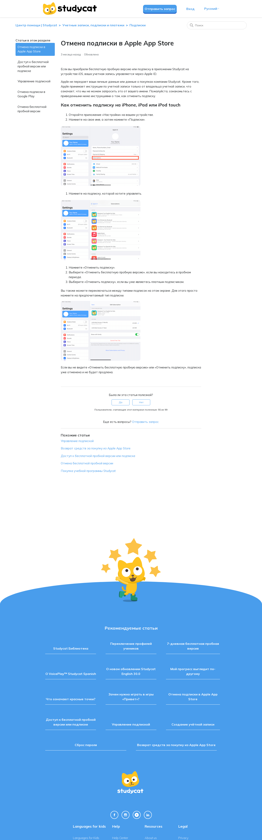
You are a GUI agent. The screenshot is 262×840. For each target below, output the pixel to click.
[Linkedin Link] (148, 815)
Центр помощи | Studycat (36, 25)
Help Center (120, 838)
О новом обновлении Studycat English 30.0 (131, 671)
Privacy (183, 838)
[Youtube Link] (137, 815)
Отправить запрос (160, 9)
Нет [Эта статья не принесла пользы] (141, 402)
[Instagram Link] (126, 815)
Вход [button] (190, 9)
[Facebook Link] (114, 815)
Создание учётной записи (193, 724)
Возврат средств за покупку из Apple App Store (96, 448)
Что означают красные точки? (70, 699)
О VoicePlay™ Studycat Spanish (70, 674)
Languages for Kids (86, 838)
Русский (212, 8)
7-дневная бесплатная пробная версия (193, 646)
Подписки (138, 25)
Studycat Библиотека (70, 648)
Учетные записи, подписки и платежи (93, 25)
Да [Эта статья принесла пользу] (120, 402)
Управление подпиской (34, 81)
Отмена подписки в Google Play (31, 94)
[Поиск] (217, 25)
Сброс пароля (86, 745)
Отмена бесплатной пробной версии (32, 109)
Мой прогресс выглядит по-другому (192, 671)
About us (151, 838)
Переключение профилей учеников (131, 646)
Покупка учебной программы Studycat (88, 471)
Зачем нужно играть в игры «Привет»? (131, 696)
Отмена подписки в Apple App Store (31, 49)
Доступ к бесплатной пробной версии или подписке (33, 66)
